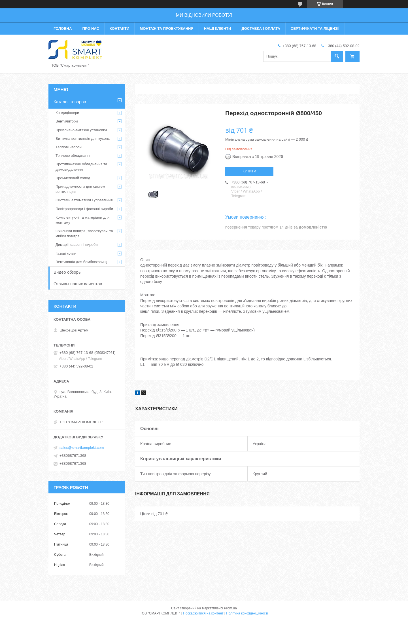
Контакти (119, 28)
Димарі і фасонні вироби (76, 244)
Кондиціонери (67, 113)
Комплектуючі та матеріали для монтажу (82, 220)
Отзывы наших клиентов (78, 283)
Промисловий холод (73, 178)
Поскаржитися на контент (203, 613)
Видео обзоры (68, 272)
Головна (63, 28)
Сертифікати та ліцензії (315, 28)
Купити (249, 171)
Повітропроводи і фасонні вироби (84, 209)
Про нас (90, 28)
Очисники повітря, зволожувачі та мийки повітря (84, 233)
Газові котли (66, 253)
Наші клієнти (217, 28)
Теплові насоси (69, 147)
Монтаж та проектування (166, 28)
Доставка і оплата (260, 28)
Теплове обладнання (73, 155)
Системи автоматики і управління (84, 200)
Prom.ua (230, 608)
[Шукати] (337, 56)
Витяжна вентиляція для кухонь (83, 138)
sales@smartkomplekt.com (82, 447)
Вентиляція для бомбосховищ (81, 262)
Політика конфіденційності (247, 613)
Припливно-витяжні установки (81, 130)
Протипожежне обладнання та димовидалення (81, 166)
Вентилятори (67, 121)
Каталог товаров (70, 101)
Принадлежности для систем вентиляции (80, 189)
